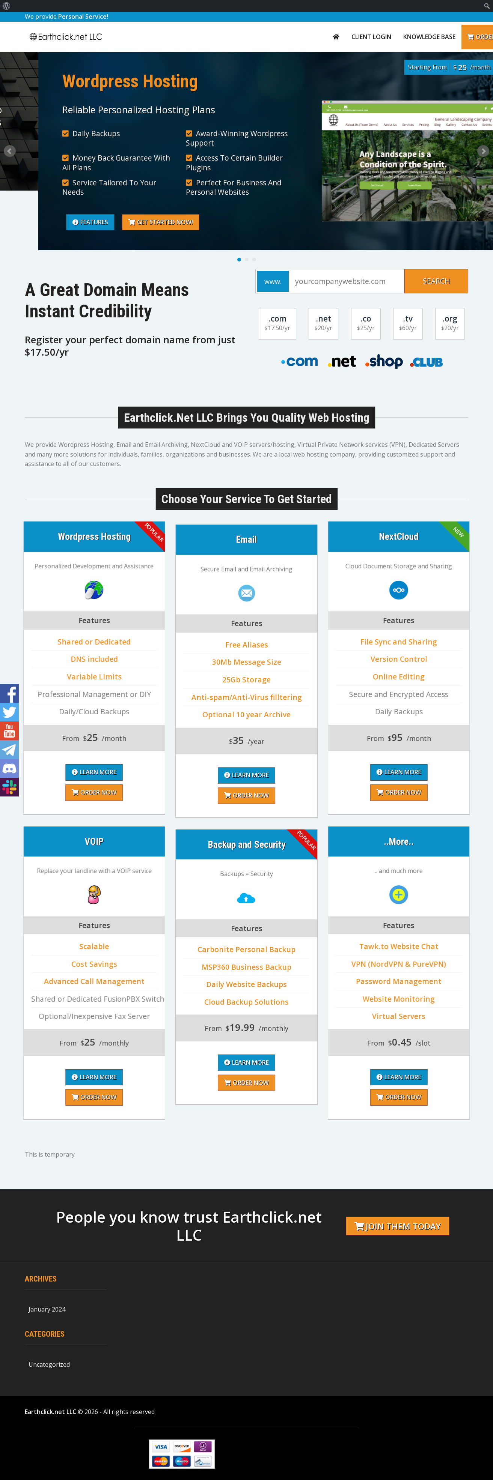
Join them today (397, 1226)
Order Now (246, 1031)
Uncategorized (49, 1364)
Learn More (246, 1011)
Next (483, 151)
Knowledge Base (429, 37)
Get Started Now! (358, 223)
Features (286, 223)
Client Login (371, 37)
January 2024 (47, 1309)
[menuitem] (6, 6)
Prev (10, 151)
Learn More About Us (59, 162)
